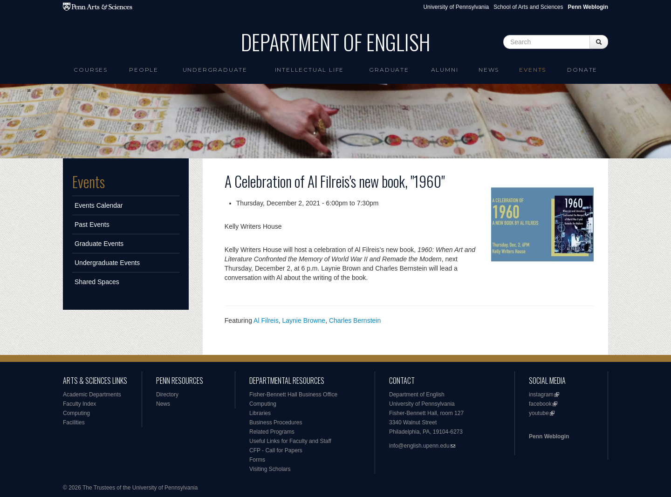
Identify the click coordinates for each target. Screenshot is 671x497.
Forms (257, 459)
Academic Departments (92, 394)
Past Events (92, 224)
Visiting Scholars (270, 469)
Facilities (74, 422)
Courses (91, 69)
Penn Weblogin (549, 436)
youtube (539, 413)
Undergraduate (215, 69)
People (143, 69)
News (489, 69)
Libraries (260, 413)
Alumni (445, 69)
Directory (167, 394)
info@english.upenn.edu (419, 446)
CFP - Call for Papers (275, 450)
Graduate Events (99, 243)
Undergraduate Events (107, 262)
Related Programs (271, 432)
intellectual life (309, 69)
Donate (582, 69)
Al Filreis (266, 320)
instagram (541, 394)
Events (532, 69)
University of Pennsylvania (456, 7)
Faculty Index (79, 404)
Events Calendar (99, 205)
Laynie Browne (304, 320)
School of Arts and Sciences (528, 7)
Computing (76, 413)
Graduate (389, 69)
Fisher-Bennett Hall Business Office (293, 394)
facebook (540, 404)
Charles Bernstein (355, 320)
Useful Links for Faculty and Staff (290, 441)
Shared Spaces (97, 282)
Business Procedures (275, 422)
